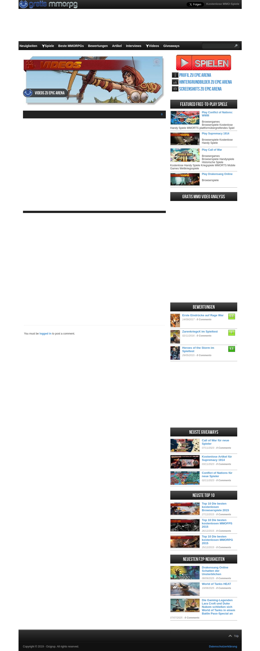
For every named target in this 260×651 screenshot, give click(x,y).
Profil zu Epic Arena (195, 75)
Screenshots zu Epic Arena (200, 89)
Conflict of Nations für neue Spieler (217, 474)
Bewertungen (98, 46)
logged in (45, 333)
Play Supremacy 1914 (215, 133)
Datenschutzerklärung (223, 646)
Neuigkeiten (28, 46)
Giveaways (171, 46)
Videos (154, 46)
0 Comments (204, 319)
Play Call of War (212, 149)
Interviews (133, 46)
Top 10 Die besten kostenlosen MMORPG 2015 (217, 540)
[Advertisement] (94, 265)
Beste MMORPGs (71, 46)
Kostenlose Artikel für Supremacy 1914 (217, 458)
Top (236, 636)
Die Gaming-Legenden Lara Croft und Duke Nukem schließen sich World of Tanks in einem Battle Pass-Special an (218, 606)
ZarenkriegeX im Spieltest (200, 331)
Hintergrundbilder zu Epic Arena (205, 82)
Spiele (49, 46)
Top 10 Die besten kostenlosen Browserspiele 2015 (215, 507)
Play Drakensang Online (217, 174)
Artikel (117, 46)
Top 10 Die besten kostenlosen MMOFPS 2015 (217, 523)
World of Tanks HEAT (216, 584)
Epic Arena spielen (203, 62)
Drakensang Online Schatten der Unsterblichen (215, 571)
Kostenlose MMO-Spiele (222, 4)
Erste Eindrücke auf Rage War (203, 315)
